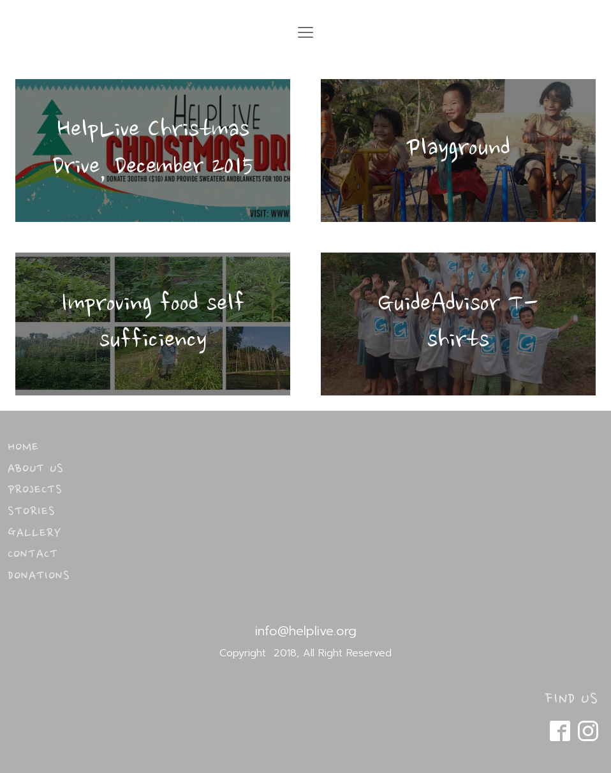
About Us (36, 469)
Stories (31, 512)
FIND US (571, 699)
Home (23, 447)
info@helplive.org (306, 630)
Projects (35, 490)
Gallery (34, 533)
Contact (33, 555)
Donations (39, 576)
